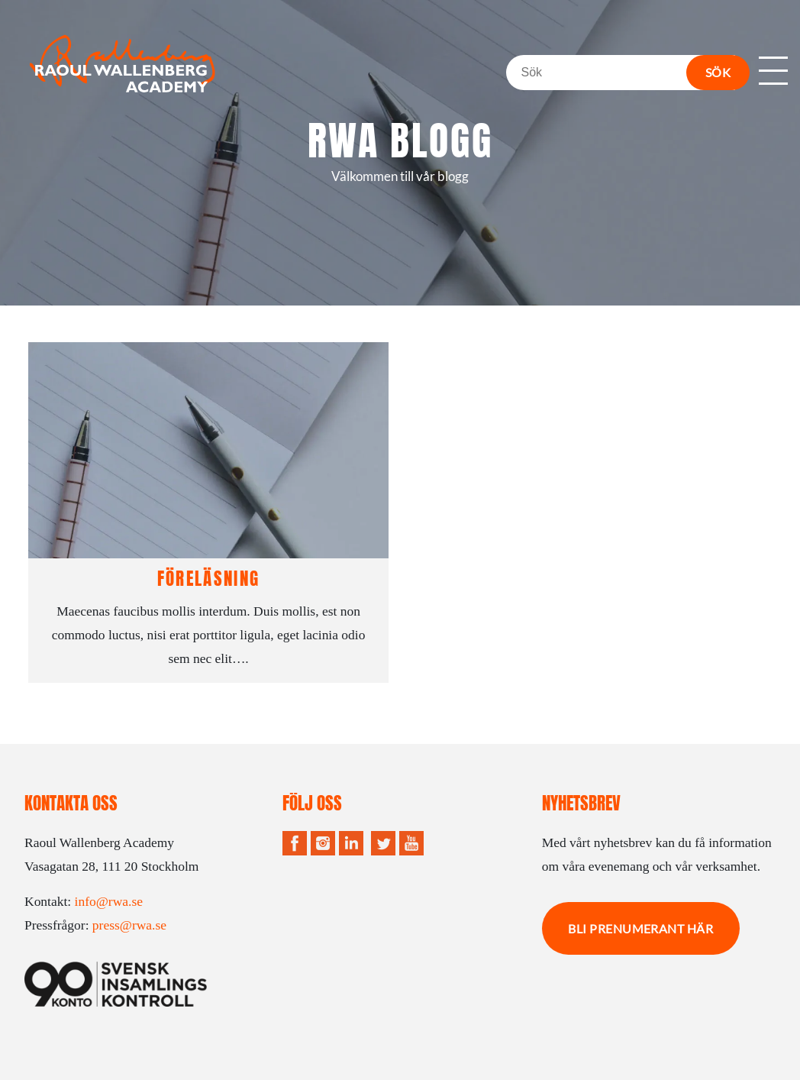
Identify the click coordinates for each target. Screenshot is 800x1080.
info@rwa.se (109, 901)
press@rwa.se (129, 925)
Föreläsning (208, 578)
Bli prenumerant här (640, 928)
